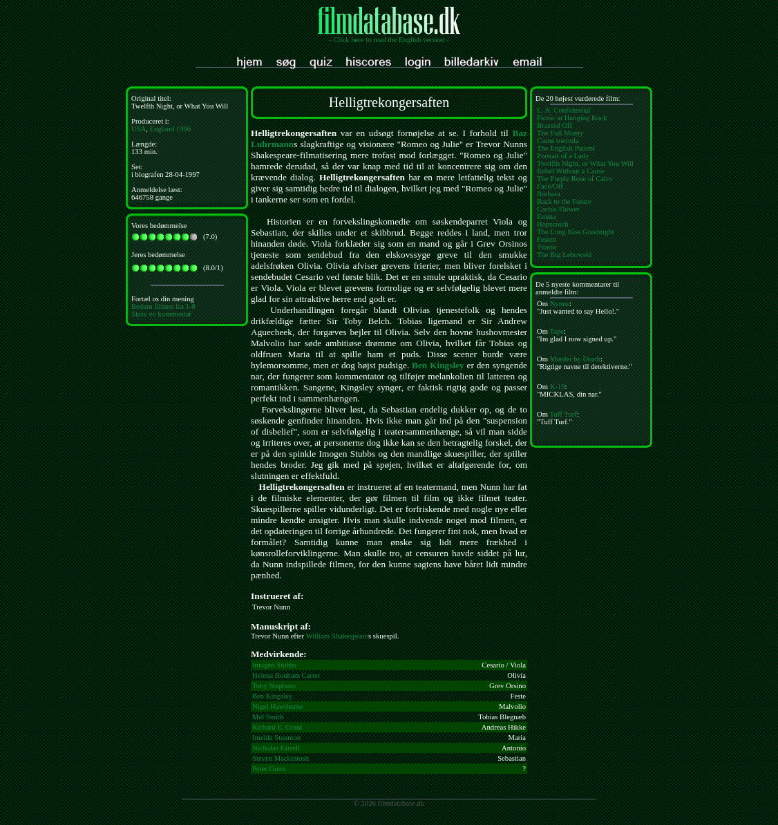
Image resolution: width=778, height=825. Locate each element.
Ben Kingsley (438, 365)
